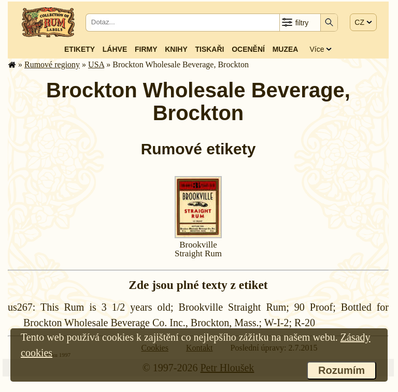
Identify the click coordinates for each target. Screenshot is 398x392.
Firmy (146, 49)
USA (96, 64)
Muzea (285, 49)
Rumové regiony (52, 64)
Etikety (79, 49)
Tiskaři (209, 49)
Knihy (176, 49)
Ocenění (248, 49)
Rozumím (341, 370)
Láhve (115, 49)
